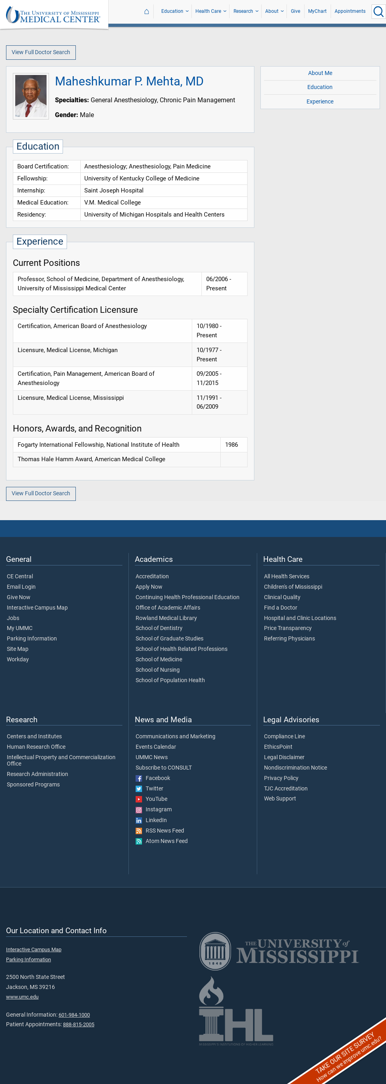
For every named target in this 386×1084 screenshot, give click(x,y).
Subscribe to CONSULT (164, 768)
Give (295, 11)
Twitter (149, 789)
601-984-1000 (74, 1015)
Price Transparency (288, 628)
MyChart (317, 11)
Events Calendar (156, 747)
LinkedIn (151, 820)
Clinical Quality (282, 597)
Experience (320, 101)
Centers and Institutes (34, 736)
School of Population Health (170, 680)
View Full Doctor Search (41, 52)
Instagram (154, 809)
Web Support (280, 799)
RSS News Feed (160, 831)
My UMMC (20, 628)
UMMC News (152, 757)
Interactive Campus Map (37, 608)
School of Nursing (158, 670)
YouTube (151, 799)
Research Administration (37, 774)
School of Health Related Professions (182, 649)
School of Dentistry (159, 628)
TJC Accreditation (286, 789)
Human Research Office (36, 747)
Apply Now (149, 587)
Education (172, 11)
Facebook (153, 778)
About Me (320, 73)
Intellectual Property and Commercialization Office (61, 760)
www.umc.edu (22, 997)
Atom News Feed (162, 841)
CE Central (20, 576)
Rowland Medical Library (166, 618)
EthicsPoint (278, 747)
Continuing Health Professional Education (188, 597)
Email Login (21, 587)
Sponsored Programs (33, 785)
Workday (18, 659)
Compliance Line (284, 736)
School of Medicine (159, 659)
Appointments (350, 11)
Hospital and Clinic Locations (300, 618)
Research (243, 11)
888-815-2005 (78, 1024)
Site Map (17, 649)
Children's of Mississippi (293, 587)
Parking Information (32, 639)
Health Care (208, 11)
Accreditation (152, 576)
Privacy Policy (281, 778)
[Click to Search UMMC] (379, 11)
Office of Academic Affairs (168, 608)
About (271, 11)
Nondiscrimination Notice (295, 768)
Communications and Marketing (175, 736)
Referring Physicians (289, 639)
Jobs (13, 618)
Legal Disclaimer (284, 757)
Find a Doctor (280, 608)
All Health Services (286, 576)
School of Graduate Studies (169, 639)
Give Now (18, 597)
